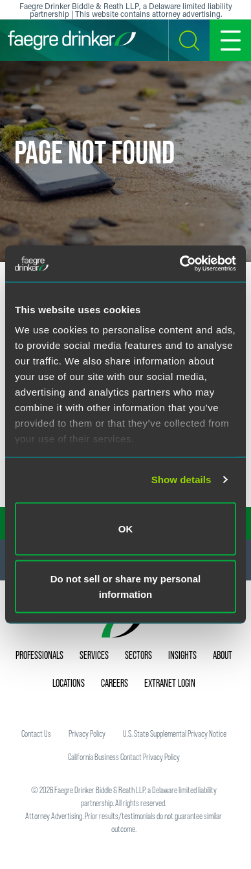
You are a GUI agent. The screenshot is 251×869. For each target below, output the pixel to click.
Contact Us (36, 733)
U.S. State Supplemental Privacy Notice (174, 733)
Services (94, 655)
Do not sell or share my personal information (125, 586)
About (222, 655)
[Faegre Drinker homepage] (72, 40)
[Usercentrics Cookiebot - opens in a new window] (180, 264)
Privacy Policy (87, 733)
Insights (182, 655)
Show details (181, 479)
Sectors (138, 655)
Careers (114, 683)
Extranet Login (169, 683)
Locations (68, 683)
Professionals (39, 655)
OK (125, 528)
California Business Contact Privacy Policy (124, 757)
